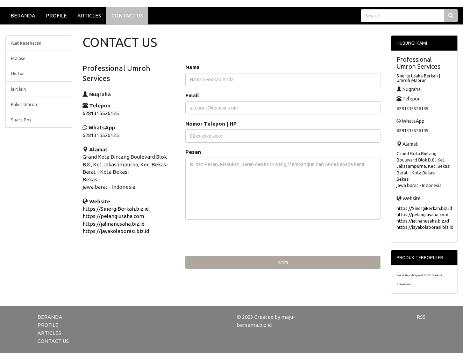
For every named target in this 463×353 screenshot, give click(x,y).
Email (192, 95)
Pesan (193, 152)
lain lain (18, 89)
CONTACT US (127, 15)
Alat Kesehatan (26, 42)
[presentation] (238, 238)
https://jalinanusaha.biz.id (113, 224)
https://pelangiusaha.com (113, 216)
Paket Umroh (24, 104)
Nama (192, 67)
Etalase (18, 58)
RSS (421, 317)
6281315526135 (101, 113)
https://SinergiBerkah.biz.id (116, 209)
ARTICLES (89, 15)
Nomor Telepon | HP (211, 124)
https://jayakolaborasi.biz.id (116, 231)
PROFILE (56, 15)
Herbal (17, 73)
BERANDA (22, 15)
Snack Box (21, 119)
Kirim (283, 262)
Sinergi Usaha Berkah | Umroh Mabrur (418, 78)
